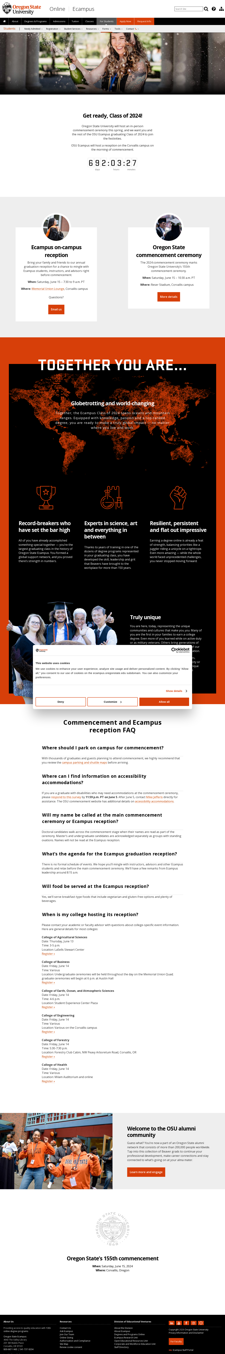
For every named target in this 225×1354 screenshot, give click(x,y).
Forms (105, 28)
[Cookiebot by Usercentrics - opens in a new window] (173, 650)
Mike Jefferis (154, 797)
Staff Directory (121, 1347)
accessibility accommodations (154, 801)
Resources (91, 28)
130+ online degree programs (27, 1330)
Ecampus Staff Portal (181, 1350)
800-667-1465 (10, 1349)
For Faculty (176, 1341)
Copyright (174, 1329)
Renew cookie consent (71, 1347)
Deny (60, 701)
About (15, 21)
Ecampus (83, 8)
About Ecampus (122, 1331)
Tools (117, 28)
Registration (52, 28)
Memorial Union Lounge (48, 289)
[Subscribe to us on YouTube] (179, 1323)
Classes (89, 21)
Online (57, 8)
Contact (131, 28)
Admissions (59, 21)
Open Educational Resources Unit (131, 1340)
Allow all (164, 701)
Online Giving (66, 1337)
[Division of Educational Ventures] (221, 8)
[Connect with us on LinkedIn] (172, 1323)
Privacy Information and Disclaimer (186, 1332)
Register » (48, 954)
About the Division (123, 1328)
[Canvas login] (201, 1326)
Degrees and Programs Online (129, 1334)
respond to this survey (66, 797)
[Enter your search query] (188, 9)
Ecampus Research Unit (126, 1337)
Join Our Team (67, 1334)
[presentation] (213, 8)
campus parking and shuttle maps (84, 762)
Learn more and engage (146, 1172)
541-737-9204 (26, 1349)
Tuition (75, 21)
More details (168, 297)
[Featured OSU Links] (213, 8)
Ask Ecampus (66, 1331)
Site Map (64, 1343)
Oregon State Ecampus (15, 1336)
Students (9, 29)
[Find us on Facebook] (186, 1323)
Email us (56, 309)
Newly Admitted (32, 28)
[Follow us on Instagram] (194, 1323)
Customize (113, 701)
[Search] (206, 8)
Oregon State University (196, 1329)
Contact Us (65, 1328)
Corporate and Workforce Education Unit (134, 1343)
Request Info (144, 21)
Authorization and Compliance (75, 1340)
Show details (174, 690)
